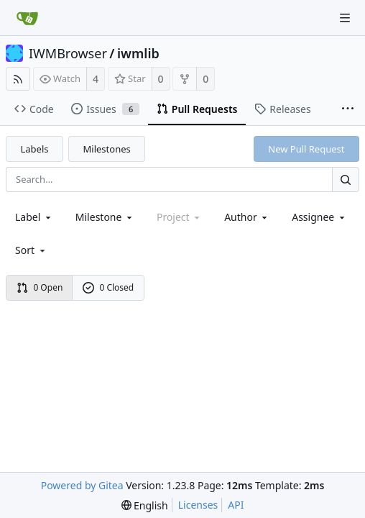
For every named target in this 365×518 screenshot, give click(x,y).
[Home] (27, 18)
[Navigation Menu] (345, 18)
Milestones (107, 148)
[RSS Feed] (18, 79)
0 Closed (108, 287)
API (236, 505)
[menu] (31, 250)
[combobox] (34, 217)
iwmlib (138, 53)
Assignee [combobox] (319, 217)
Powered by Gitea (82, 485)
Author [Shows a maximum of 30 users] (246, 217)
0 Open (40, 287)
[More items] (347, 109)
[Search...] (345, 179)
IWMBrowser (68, 53)
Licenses (198, 505)
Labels (35, 148)
